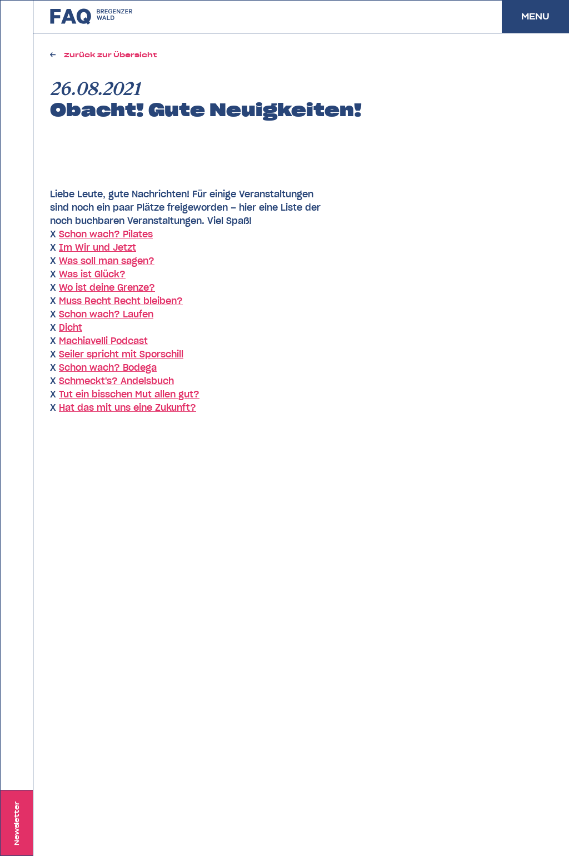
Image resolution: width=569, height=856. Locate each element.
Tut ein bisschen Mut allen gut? (129, 394)
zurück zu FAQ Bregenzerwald (91, 17)
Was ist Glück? (92, 274)
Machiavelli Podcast (103, 340)
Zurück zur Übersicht (110, 55)
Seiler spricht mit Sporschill (121, 354)
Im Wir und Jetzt (97, 247)
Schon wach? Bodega (108, 367)
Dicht (70, 327)
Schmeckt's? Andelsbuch (116, 380)
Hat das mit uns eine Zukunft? (127, 407)
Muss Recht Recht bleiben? (121, 300)
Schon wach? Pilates (106, 234)
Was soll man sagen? (106, 260)
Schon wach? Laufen (106, 314)
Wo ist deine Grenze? (107, 287)
